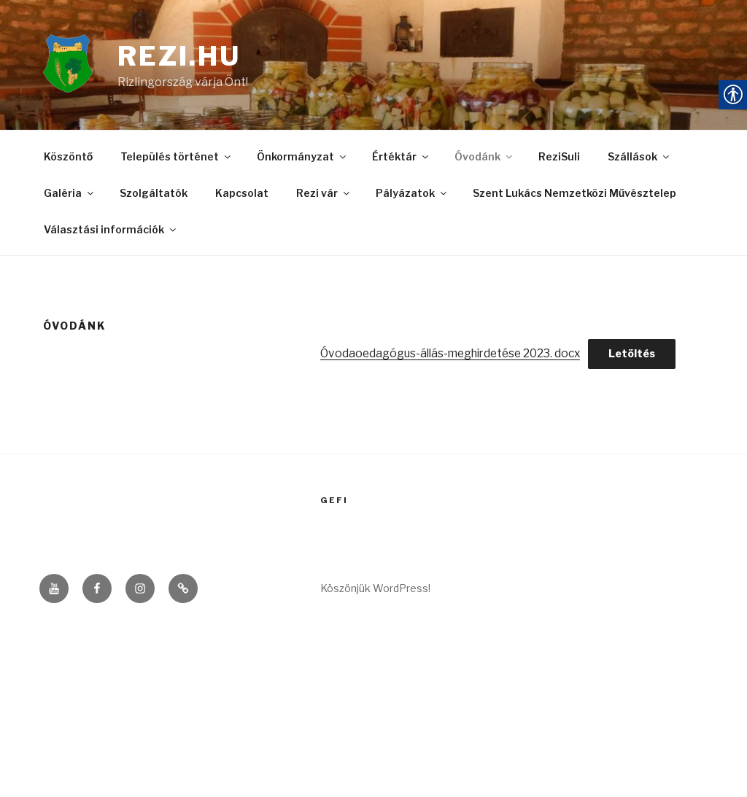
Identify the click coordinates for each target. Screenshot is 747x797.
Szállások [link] (639, 160)
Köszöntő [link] (68, 160)
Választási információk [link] (111, 231)
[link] (80, 66)
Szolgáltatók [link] (153, 196)
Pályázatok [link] (412, 196)
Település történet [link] (176, 160)
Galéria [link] (70, 196)
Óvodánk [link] (484, 160)
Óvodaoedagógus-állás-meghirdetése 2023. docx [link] (457, 357)
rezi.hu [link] (180, 58)
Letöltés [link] (644, 357)
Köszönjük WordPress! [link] (375, 592)
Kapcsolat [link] (241, 196)
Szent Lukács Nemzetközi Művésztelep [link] (575, 196)
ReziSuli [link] (559, 160)
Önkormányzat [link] (302, 160)
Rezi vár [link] (324, 196)
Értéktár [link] (401, 160)
